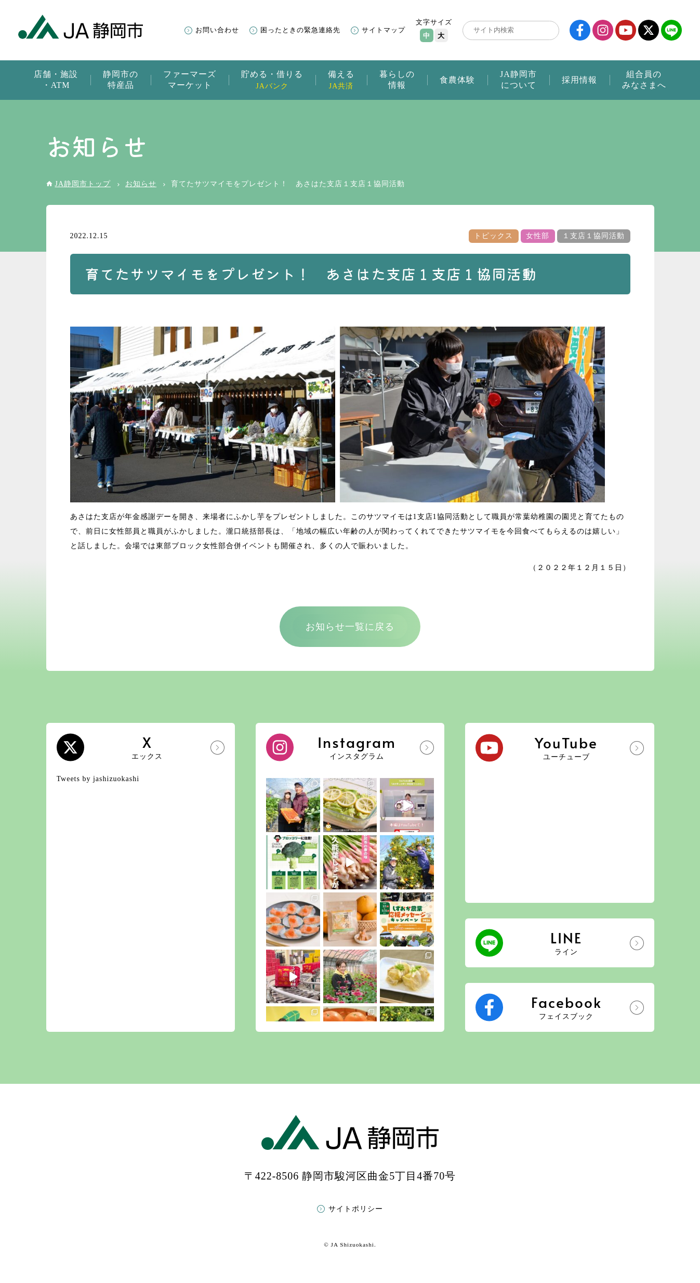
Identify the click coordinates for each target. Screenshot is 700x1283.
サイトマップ (383, 30)
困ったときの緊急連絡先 (300, 30)
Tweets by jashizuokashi (98, 779)
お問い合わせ (217, 30)
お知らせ (140, 184)
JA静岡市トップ (83, 184)
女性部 (537, 236)
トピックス (493, 236)
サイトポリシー (355, 1209)
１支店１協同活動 (593, 236)
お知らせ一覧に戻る (350, 626)
